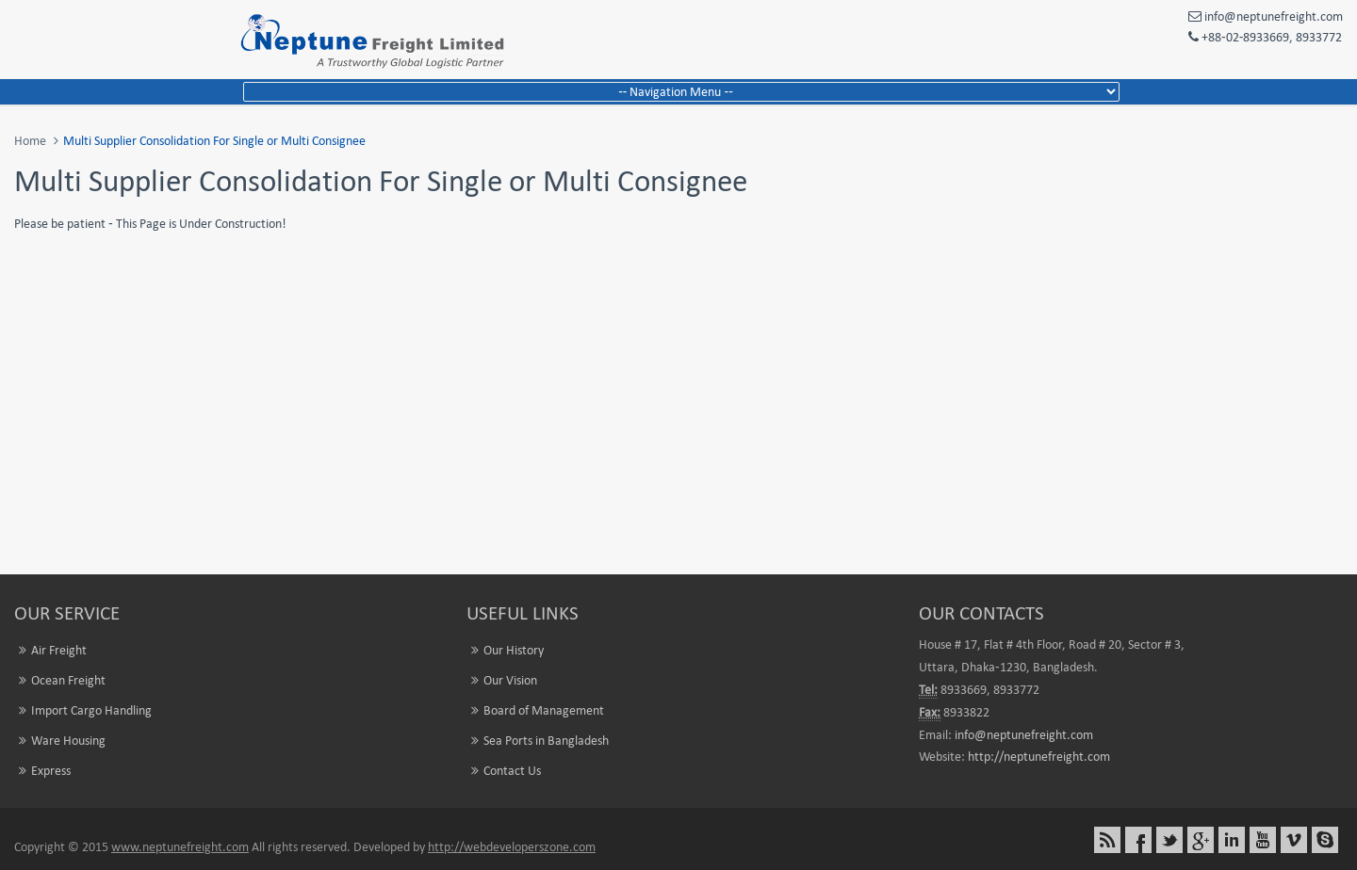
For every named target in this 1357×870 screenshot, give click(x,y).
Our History (513, 650)
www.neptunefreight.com (180, 847)
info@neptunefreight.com (1024, 735)
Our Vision (510, 680)
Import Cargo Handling (91, 710)
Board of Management (543, 710)
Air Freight (59, 650)
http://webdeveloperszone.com (512, 847)
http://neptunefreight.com (1039, 757)
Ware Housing (68, 741)
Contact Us (512, 771)
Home (30, 141)
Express (51, 771)
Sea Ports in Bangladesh (546, 741)
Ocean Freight (68, 680)
